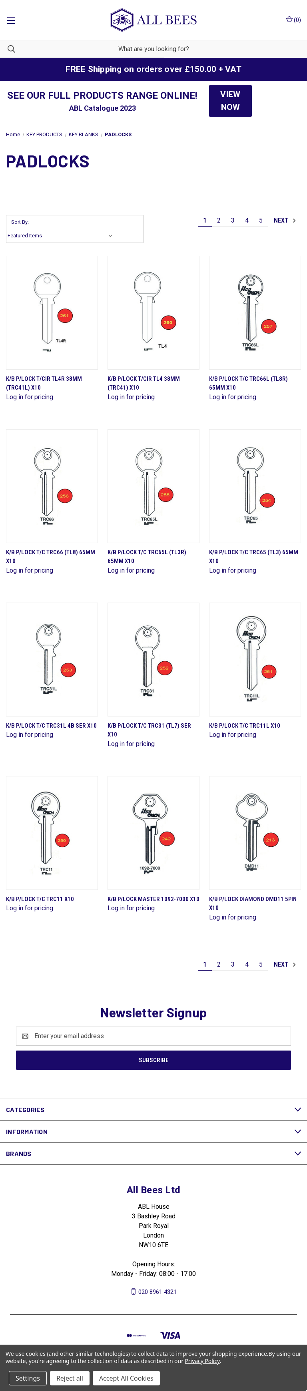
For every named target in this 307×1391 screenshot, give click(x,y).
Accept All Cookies (126, 1378)
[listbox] (61, 236)
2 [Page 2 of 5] (219, 220)
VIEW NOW (230, 101)
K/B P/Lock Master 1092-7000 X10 (153, 899)
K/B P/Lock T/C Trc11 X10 (40, 899)
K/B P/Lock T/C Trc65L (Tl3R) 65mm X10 (147, 557)
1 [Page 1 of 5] (205, 220)
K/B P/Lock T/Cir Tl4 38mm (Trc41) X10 (144, 383)
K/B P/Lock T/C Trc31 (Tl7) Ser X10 (149, 730)
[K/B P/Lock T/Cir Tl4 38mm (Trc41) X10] (153, 312)
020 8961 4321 (157, 1291)
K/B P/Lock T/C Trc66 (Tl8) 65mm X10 (50, 557)
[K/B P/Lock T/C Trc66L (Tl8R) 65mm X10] (255, 312)
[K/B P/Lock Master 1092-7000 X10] (153, 833)
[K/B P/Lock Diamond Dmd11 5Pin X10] (255, 833)
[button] (230, 101)
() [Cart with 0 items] (293, 19)
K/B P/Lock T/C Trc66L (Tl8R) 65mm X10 (248, 383)
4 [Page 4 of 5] (247, 220)
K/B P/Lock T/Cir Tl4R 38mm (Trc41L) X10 (44, 383)
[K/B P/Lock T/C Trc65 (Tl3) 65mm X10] (255, 486)
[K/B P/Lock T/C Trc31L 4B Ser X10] (52, 659)
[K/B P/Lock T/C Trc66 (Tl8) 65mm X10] (52, 486)
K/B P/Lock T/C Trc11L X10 (244, 725)
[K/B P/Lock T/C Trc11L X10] (255, 659)
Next (285, 221)
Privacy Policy (202, 1361)
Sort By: (20, 222)
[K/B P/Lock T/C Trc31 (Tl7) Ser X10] (153, 659)
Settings (28, 1378)
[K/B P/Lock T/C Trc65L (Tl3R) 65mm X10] (153, 486)
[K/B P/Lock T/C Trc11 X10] (52, 833)
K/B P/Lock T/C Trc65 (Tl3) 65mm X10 (253, 557)
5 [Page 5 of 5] (261, 220)
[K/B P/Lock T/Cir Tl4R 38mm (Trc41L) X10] (52, 312)
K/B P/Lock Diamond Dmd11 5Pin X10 (253, 903)
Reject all (69, 1378)
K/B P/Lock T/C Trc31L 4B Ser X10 (51, 725)
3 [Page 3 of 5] (233, 220)
